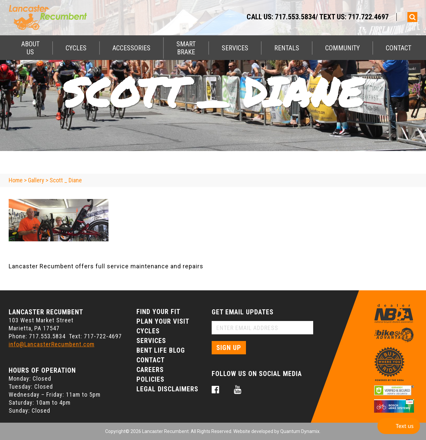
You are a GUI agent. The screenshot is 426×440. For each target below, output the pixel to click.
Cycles (76, 48)
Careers (150, 370)
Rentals (286, 48)
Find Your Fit (158, 312)
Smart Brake (186, 48)
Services (235, 48)
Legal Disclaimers (167, 389)
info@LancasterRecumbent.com (52, 344)
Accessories (131, 48)
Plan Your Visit (162, 321)
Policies (150, 379)
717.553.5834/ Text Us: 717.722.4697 (332, 17)
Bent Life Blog (160, 350)
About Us (30, 48)
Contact (398, 48)
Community (342, 48)
